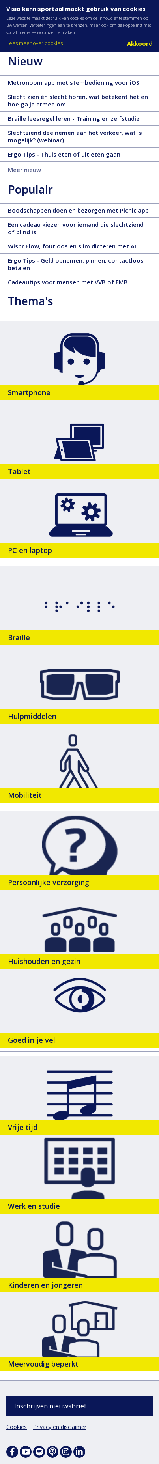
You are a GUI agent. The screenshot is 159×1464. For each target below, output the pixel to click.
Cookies (16, 1426)
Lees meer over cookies (34, 43)
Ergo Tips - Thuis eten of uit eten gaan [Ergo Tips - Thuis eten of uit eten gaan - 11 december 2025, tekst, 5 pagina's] (78, 155)
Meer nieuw (24, 170)
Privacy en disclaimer (59, 1426)
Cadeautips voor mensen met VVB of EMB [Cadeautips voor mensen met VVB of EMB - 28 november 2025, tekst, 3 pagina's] (82, 283)
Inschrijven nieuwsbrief (50, 1405)
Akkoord (140, 43)
